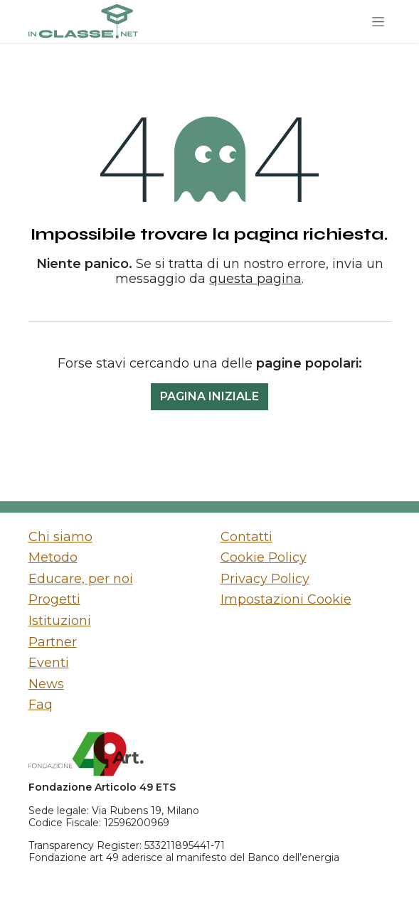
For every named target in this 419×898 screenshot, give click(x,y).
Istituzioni (59, 621)
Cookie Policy (264, 557)
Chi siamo (60, 537)
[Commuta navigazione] (378, 21)
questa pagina (255, 279)
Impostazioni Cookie (286, 599)
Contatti (246, 537)
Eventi (48, 662)
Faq (40, 704)
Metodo (53, 557)
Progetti (54, 599)
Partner (52, 642)
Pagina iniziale (209, 396)
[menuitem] (113, 537)
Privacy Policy (265, 579)
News (46, 684)
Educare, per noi (80, 579)
